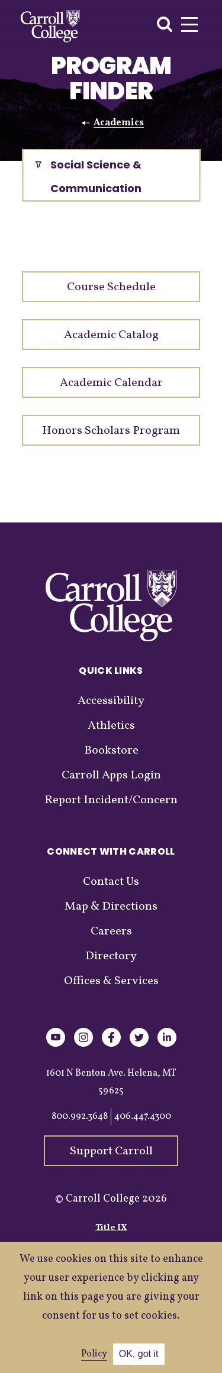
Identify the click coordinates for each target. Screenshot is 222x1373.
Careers (111, 931)
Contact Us (111, 882)
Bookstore (111, 750)
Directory (111, 956)
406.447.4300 (142, 1116)
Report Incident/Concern (111, 800)
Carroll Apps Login (111, 775)
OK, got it (139, 1354)
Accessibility (111, 701)
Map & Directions (111, 906)
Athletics (111, 726)
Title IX (111, 1228)
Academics (119, 122)
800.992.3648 (80, 1116)
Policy (94, 1354)
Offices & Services (111, 981)
